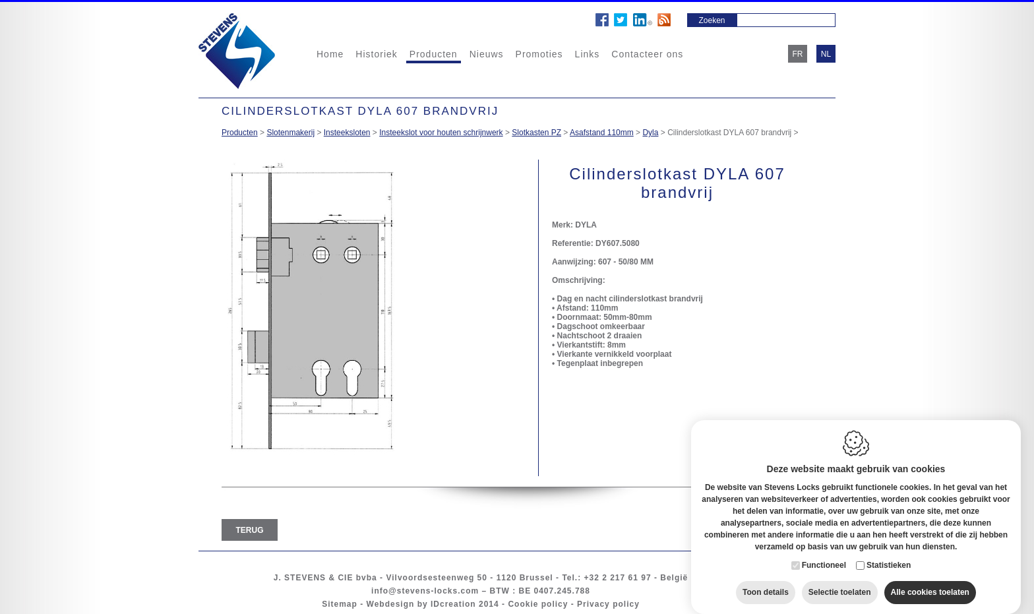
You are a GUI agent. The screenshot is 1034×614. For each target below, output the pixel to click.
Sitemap (339, 604)
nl (826, 54)
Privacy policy (608, 604)
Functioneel (824, 552)
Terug (250, 530)
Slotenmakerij (290, 132)
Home (330, 54)
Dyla (650, 132)
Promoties (539, 54)
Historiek (376, 54)
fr (798, 54)
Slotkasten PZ (536, 132)
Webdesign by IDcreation (421, 604)
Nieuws (487, 54)
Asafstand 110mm (602, 132)
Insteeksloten (347, 132)
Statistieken (889, 552)
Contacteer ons (647, 54)
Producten (434, 54)
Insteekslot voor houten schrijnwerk (440, 132)
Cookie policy (538, 604)
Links (587, 54)
